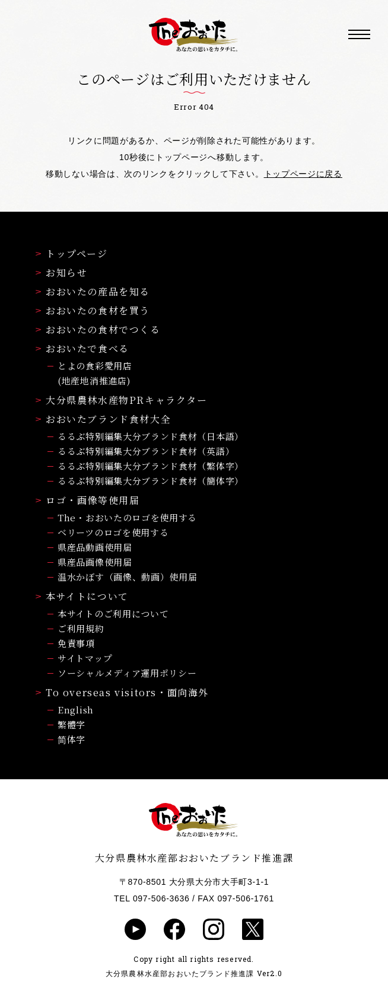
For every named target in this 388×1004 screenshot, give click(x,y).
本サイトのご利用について (113, 613)
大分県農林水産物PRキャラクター (122, 400)
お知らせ (61, 272)
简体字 (71, 739)
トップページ (72, 253)
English (76, 709)
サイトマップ (85, 658)
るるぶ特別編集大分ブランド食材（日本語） (151, 436)
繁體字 (71, 724)
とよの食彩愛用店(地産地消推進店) (95, 373)
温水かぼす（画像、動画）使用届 (128, 576)
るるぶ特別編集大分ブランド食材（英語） (146, 451)
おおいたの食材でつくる (98, 329)
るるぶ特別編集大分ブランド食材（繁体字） (151, 466)
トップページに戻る (303, 174)
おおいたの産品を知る (93, 291)
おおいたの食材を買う (93, 310)
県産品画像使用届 (95, 562)
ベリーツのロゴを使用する (113, 532)
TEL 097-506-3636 (151, 898)
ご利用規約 (81, 628)
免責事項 (76, 643)
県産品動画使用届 (95, 547)
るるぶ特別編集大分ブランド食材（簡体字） (151, 480)
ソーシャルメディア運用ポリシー (127, 673)
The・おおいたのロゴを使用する (127, 517)
